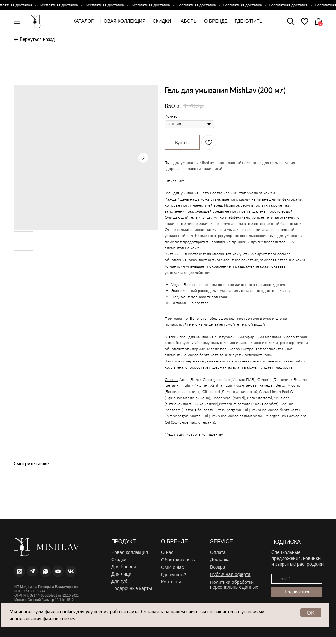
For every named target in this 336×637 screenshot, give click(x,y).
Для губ (119, 581)
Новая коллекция (129, 552)
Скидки (118, 559)
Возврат (218, 567)
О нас (167, 552)
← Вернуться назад (34, 39)
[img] (304, 21)
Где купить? (173, 574)
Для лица (121, 574)
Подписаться (297, 591)
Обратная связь (178, 559)
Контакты (171, 581)
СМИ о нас (172, 567)
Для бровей (123, 566)
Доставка (220, 559)
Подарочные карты (131, 588)
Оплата (218, 552)
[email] (296, 579)
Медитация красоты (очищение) (194, 434)
